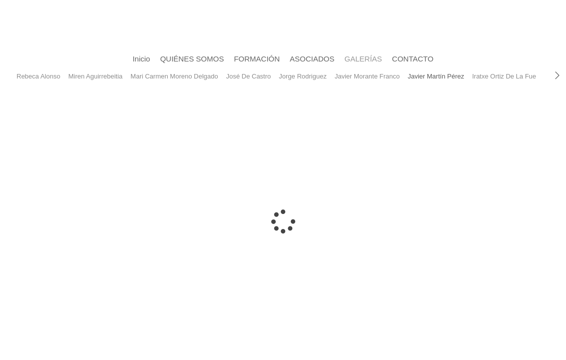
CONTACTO (412, 58)
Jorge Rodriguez (302, 76)
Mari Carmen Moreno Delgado (174, 76)
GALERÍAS (363, 58)
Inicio (141, 58)
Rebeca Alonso (38, 76)
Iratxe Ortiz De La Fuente (508, 76)
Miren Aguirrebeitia (95, 76)
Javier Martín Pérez (436, 76)
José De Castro (248, 76)
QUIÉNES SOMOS (192, 58)
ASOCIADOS (312, 58)
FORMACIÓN (257, 58)
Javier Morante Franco (367, 76)
